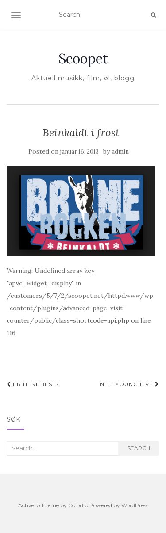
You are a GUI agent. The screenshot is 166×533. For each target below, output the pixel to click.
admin (120, 151)
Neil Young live (129, 384)
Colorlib (78, 505)
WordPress (134, 505)
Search (138, 448)
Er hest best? (33, 384)
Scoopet (83, 58)
